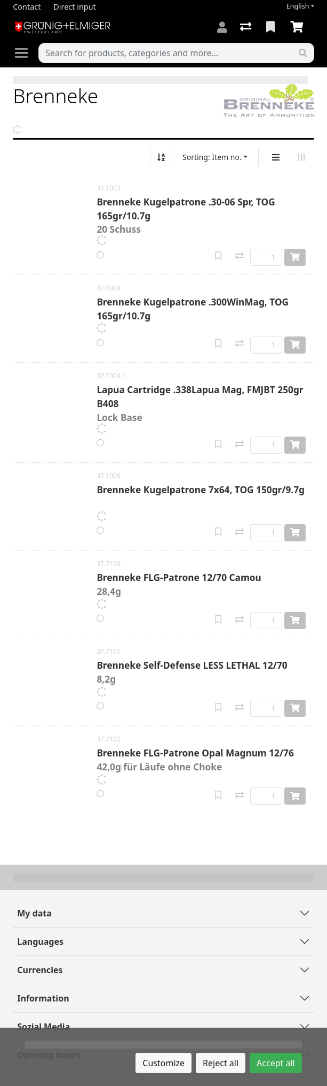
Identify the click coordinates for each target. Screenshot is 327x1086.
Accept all (276, 1063)
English (297, 6)
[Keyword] (165, 53)
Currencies (39, 970)
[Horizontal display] (301, 157)
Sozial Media (43, 1027)
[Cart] (298, 27)
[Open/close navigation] (25, 53)
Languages (40, 941)
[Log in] (222, 27)
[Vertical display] (276, 157)
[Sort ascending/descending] (161, 157)
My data (34, 913)
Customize (163, 1063)
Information (43, 998)
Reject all (220, 1063)
